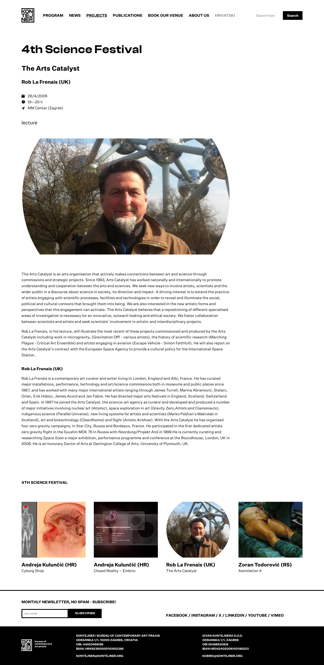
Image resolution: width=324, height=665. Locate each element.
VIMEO (277, 615)
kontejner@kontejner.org (99, 656)
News (75, 15)
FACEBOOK (177, 615)
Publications (127, 15)
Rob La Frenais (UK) (190, 565)
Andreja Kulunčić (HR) (49, 565)
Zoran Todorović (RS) (265, 565)
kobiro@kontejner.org (222, 656)
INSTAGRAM (203, 615)
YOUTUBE (257, 615)
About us (199, 15)
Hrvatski (225, 15)
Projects (96, 15)
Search (292, 15)
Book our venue (165, 15)
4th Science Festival (81, 49)
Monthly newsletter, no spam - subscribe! (68, 602)
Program (53, 15)
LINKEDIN (234, 615)
